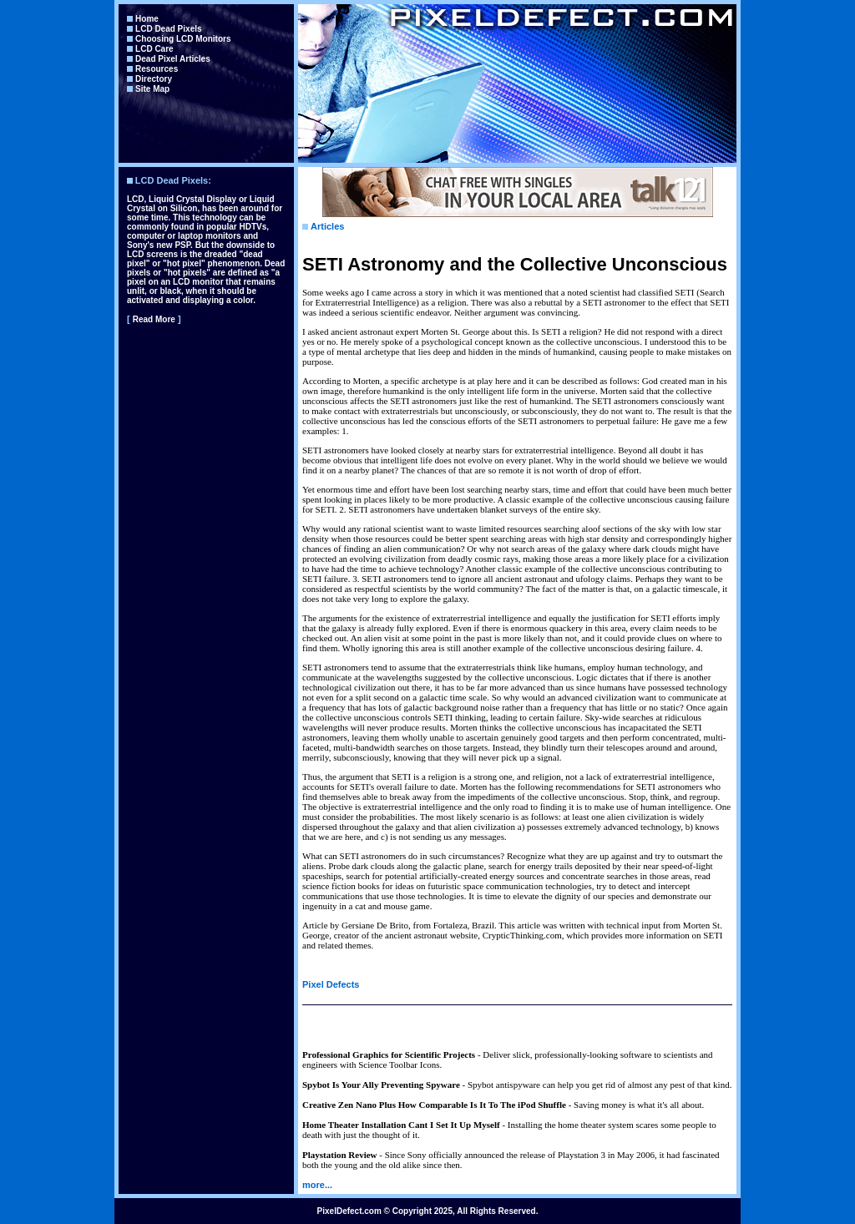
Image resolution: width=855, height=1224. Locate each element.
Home (147, 18)
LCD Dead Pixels (168, 28)
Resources (156, 68)
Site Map (152, 89)
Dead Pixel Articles (172, 58)
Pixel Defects (330, 984)
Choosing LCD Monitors (182, 38)
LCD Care (154, 48)
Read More (154, 319)
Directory (153, 78)
